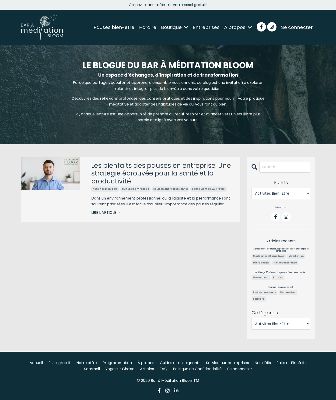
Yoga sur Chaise (119, 369)
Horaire (147, 27)
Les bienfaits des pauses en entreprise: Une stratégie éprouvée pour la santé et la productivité (161, 173)
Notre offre (86, 362)
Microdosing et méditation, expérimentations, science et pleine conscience (281, 250)
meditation (296, 256)
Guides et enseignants (180, 362)
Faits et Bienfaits (291, 362)
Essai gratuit (60, 362)
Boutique (174, 27)
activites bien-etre (105, 189)
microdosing (261, 262)
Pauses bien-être (114, 27)
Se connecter (297, 27)
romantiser (288, 292)
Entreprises (206, 27)
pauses (278, 277)
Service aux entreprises (227, 362)
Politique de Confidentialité (197, 369)
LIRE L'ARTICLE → (106, 212)
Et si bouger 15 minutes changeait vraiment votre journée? (280, 272)
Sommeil (92, 369)
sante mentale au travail (208, 189)
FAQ (163, 369)
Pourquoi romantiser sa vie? (281, 287)
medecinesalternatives (268, 256)
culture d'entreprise (135, 189)
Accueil (36, 362)
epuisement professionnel (170, 189)
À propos (238, 27)
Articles (147, 369)
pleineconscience (285, 262)
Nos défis (263, 362)
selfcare (258, 299)
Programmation (117, 362)
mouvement (261, 277)
